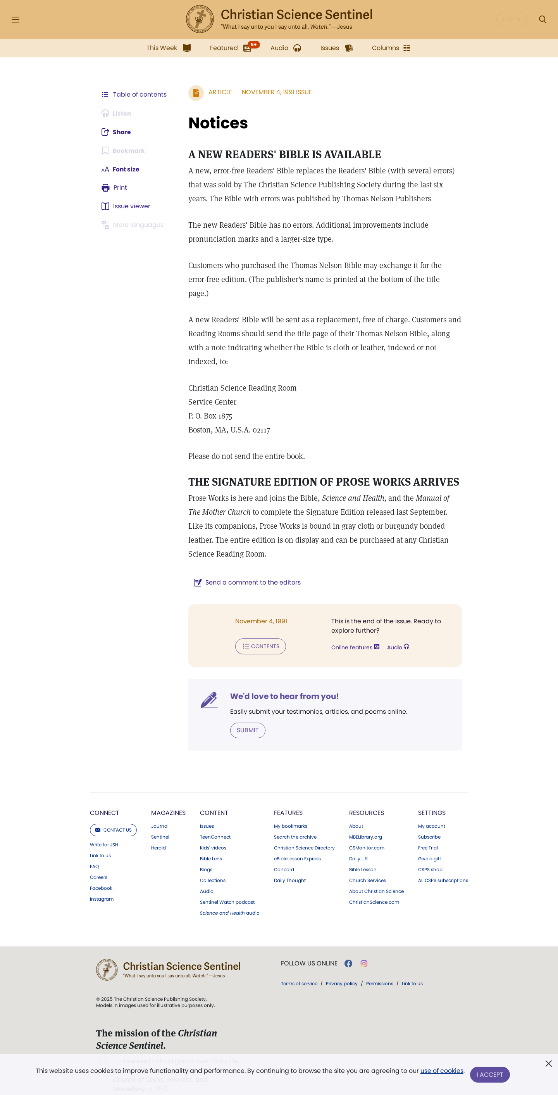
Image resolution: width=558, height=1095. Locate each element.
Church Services (367, 866)
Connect (104, 798)
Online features (355, 634)
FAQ (94, 852)
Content (214, 798)
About (356, 812)
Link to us (100, 841)
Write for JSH (104, 830)
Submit (246, 715)
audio (230, 898)
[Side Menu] (15, 19)
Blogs (206, 855)
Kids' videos (213, 833)
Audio (397, 634)
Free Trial (428, 833)
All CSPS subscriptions (443, 866)
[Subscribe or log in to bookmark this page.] (124, 150)
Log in (511, 19)
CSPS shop (430, 855)
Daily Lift (358, 844)
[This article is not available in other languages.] (133, 225)
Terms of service (299, 969)
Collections (213, 866)
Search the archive (295, 822)
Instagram (102, 884)
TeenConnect (215, 822)
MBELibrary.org (365, 822)
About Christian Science (376, 877)
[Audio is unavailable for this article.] (117, 113)
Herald (158, 833)
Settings (432, 798)
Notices (216, 123)
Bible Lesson (363, 855)
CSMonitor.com (366, 833)
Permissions (379, 969)
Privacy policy (342, 969)
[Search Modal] (542, 19)
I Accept (490, 1074)
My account (431, 812)
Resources (366, 798)
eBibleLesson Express (297, 844)
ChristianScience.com (374, 888)
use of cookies (441, 1071)
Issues (207, 812)
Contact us (113, 815)
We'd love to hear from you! (283, 682)
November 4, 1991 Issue (275, 92)
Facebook (101, 874)
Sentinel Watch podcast (227, 888)
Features (288, 798)
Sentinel (160, 822)
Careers (98, 863)
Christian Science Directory (304, 833)
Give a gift (429, 844)
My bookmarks (290, 812)
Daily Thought (290, 866)
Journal (160, 812)
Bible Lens (211, 844)
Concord (284, 855)
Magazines (168, 798)
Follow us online (309, 949)
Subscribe (429, 822)
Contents (259, 632)
